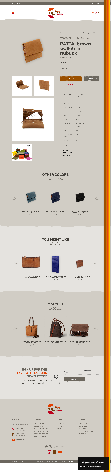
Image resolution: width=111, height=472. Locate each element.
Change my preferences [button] (95, 466)
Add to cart (71, 78)
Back (62, 33)
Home (67, 33)
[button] (66, 89)
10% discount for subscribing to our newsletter (55, 1)
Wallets (95, 33)
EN (94, 3)
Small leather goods (86, 33)
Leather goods (75, 33)
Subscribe (74, 379)
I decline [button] (87, 466)
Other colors (92, 78)
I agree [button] (82, 466)
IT (92, 3)
